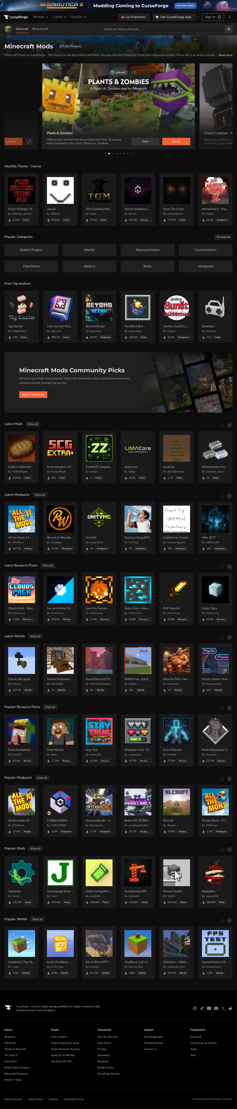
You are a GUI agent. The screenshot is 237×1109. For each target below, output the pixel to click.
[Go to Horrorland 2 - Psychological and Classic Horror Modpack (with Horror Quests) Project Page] (215, 199)
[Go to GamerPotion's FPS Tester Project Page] (215, 952)
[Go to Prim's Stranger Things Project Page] (21, 199)
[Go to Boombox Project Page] (215, 317)
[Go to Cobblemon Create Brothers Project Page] (176, 528)
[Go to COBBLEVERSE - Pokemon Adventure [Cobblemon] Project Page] (60, 811)
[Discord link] (216, 1008)
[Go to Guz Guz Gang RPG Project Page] (138, 528)
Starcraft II (10, 1061)
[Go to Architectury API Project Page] (138, 882)
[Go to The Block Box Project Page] (138, 317)
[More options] (229, 17)
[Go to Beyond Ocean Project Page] (99, 317)
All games (9, 1037)
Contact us (150, 1049)
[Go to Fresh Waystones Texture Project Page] (215, 740)
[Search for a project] (162, 29)
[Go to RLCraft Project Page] (176, 811)
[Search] (229, 29)
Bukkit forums (105, 1067)
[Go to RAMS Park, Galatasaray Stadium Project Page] (138, 669)
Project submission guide (65, 1043)
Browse (41, 17)
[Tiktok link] (202, 1008)
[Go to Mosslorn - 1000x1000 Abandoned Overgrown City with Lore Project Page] (176, 952)
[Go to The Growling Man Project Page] (99, 199)
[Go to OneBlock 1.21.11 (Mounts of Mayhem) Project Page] (138, 952)
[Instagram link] (195, 1008)
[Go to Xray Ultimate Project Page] (176, 740)
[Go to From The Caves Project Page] (176, 199)
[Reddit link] (230, 1008)
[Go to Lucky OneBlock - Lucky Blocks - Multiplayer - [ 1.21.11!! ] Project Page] (60, 952)
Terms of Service (13, 1099)
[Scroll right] (230, 425)
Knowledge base (153, 1037)
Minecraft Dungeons (16, 1074)
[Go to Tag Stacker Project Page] (21, 317)
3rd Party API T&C (61, 1061)
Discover (22, 29)
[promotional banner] (118, 5)
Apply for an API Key (63, 1055)
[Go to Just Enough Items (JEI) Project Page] (60, 882)
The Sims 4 (10, 1055)
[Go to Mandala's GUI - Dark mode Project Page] (138, 740)
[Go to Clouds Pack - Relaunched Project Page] (21, 599)
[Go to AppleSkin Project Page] (215, 882)
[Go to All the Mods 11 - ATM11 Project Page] (21, 528)
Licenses (53, 1099)
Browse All (40, 29)
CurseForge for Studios (203, 1043)
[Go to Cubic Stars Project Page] (215, 599)
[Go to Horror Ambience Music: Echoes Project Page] (138, 199)
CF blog (101, 1049)
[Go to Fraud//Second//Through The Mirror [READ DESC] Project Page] (99, 669)
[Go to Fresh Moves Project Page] (60, 740)
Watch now (165, 141)
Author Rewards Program (65, 1049)
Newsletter (103, 1055)
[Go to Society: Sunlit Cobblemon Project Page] (176, 317)
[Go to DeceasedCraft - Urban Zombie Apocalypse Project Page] (99, 811)
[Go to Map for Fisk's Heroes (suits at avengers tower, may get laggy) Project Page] (176, 669)
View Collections (33, 394)
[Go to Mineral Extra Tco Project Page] (215, 457)
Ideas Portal (104, 1043)
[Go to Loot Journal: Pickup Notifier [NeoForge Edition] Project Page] (60, 317)
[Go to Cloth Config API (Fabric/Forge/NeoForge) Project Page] (99, 882)
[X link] (223, 1008)
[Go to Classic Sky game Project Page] (21, 669)
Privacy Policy (35, 1099)
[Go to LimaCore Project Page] (138, 457)
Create (60, 17)
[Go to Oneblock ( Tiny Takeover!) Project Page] (21, 952)
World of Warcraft (15, 1049)
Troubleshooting (153, 1043)
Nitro (193, 1055)
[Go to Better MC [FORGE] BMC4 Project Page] (138, 811)
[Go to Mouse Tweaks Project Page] (176, 882)
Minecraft (10, 1043)
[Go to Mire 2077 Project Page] (215, 528)
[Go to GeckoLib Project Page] (21, 882)
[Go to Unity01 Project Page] (99, 528)
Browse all (223, 237)
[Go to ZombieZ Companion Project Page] (99, 457)
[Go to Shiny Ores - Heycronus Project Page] (138, 599)
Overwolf (195, 1037)
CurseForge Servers (108, 1074)
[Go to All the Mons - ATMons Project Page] (215, 811)
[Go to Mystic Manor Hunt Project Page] (215, 669)
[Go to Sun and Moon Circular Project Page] (60, 599)
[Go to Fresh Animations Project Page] (21, 740)
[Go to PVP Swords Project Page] (176, 599)
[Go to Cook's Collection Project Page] (21, 457)
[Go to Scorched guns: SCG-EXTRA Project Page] (60, 457)
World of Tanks (13, 1080)
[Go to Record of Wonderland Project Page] (60, 528)
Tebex (193, 1049)
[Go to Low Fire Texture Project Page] (99, 599)
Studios (79, 17)
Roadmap (102, 1061)
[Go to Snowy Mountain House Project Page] (60, 669)
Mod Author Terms (74, 1099)
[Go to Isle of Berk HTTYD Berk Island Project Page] (99, 952)
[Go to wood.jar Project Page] (176, 457)
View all (33, 424)
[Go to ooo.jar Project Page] (60, 199)
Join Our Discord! (107, 1037)
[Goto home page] (16, 17)
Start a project (59, 1037)
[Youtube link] (209, 1008)
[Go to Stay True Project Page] (99, 740)
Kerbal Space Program (17, 1067)
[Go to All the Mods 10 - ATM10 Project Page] (21, 811)
